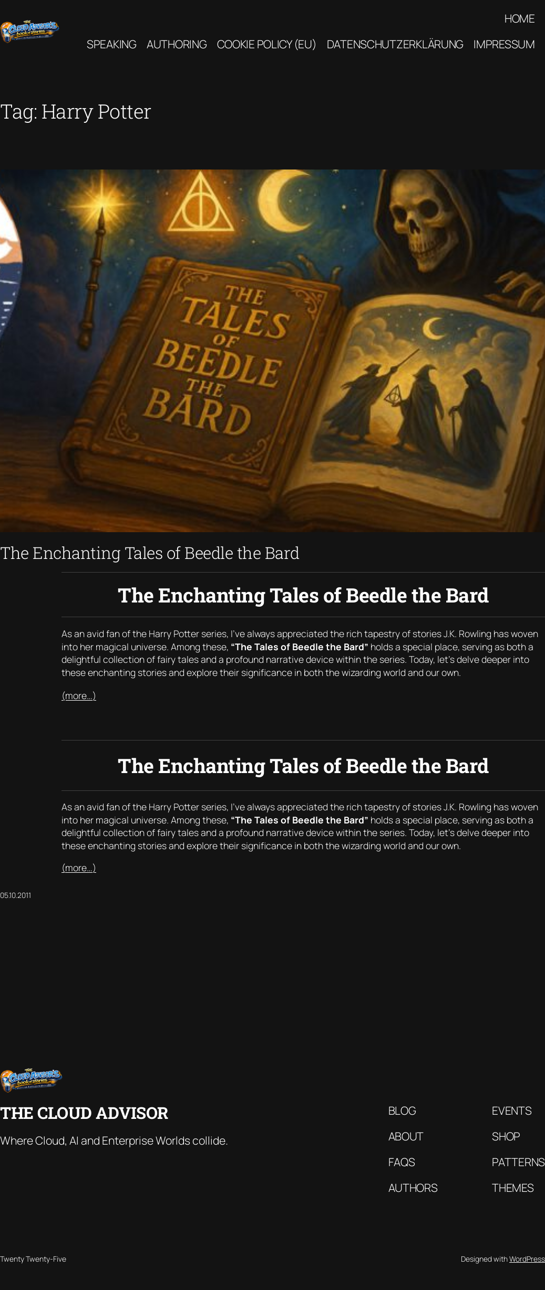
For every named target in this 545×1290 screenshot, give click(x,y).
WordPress (527, 1259)
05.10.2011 (15, 895)
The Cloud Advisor (84, 1112)
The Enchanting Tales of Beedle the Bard (150, 553)
